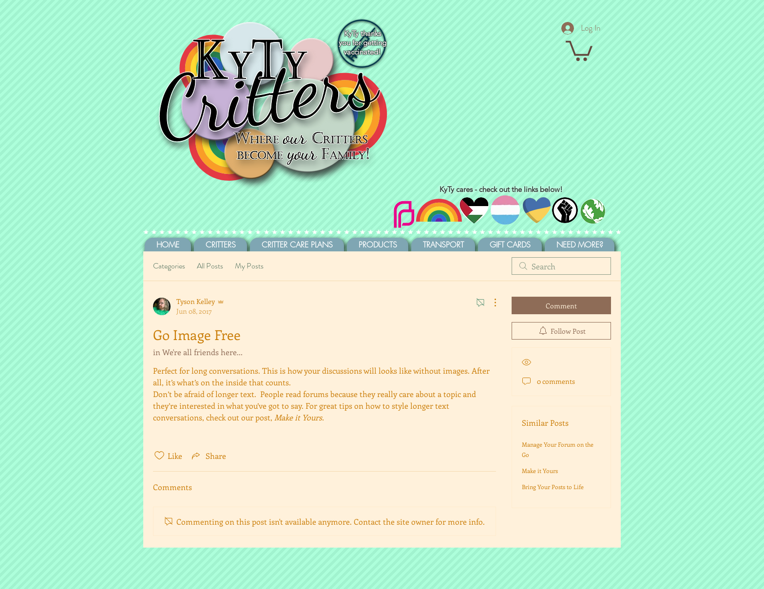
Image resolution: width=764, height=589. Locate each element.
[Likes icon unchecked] (159, 455)
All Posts (210, 265)
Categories (169, 265)
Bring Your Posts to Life (553, 487)
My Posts (249, 265)
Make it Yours (540, 471)
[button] (579, 49)
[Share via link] (208, 455)
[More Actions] (490, 302)
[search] (561, 266)
